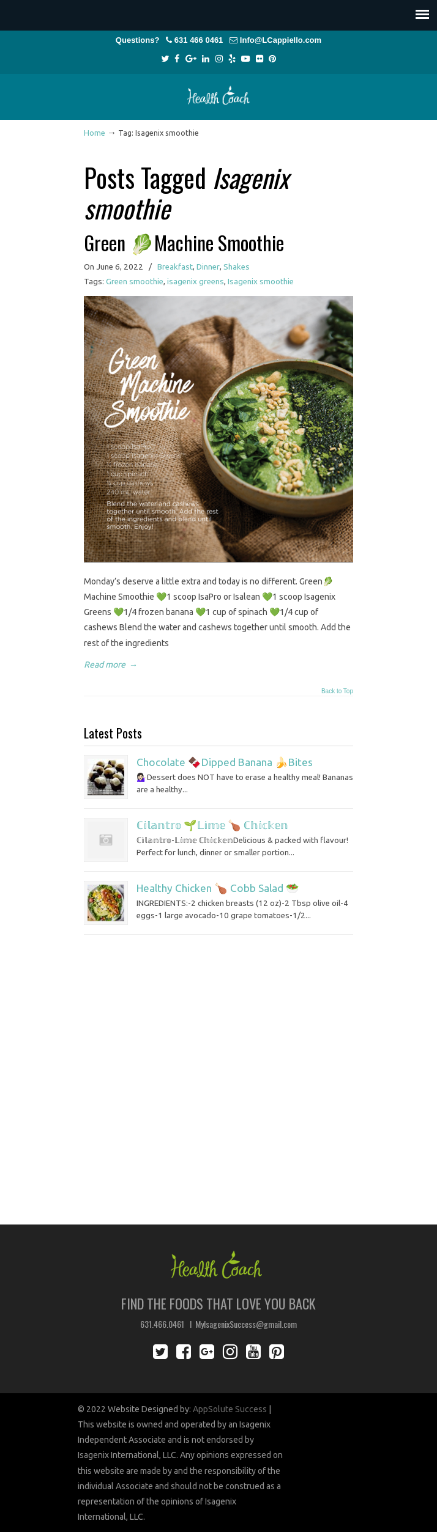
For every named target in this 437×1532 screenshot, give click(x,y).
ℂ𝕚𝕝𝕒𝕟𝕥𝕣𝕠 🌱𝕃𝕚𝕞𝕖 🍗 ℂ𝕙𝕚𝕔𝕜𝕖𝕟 (212, 825)
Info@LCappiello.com (280, 40)
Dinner (208, 266)
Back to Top (337, 691)
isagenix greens (195, 281)
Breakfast (175, 266)
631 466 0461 (198, 40)
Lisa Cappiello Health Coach (218, 91)
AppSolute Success (230, 1409)
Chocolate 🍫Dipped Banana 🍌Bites (224, 762)
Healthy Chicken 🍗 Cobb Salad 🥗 (217, 888)
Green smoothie (134, 281)
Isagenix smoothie (261, 281)
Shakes (236, 266)
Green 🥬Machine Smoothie (184, 242)
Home (94, 132)
